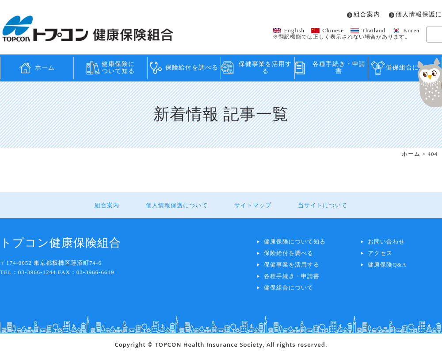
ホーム (45, 67)
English (294, 30)
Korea (411, 30)
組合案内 (367, 15)
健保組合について (288, 287)
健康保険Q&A (387, 264)
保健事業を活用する (265, 68)
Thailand (373, 30)
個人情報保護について (177, 205)
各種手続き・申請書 (339, 68)
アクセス (380, 253)
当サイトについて (322, 205)
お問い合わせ (386, 241)
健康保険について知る (118, 68)
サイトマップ (252, 205)
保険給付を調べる (191, 67)
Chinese (333, 30)
